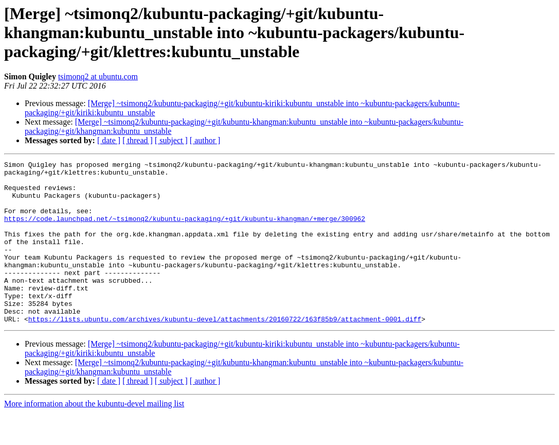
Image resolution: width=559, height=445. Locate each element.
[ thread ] (137, 140)
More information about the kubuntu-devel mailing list (94, 436)
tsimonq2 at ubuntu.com (98, 76)
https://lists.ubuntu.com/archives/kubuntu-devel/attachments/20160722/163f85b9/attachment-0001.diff (224, 351)
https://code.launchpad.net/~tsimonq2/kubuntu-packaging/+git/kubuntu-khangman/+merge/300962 (184, 230)
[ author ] (205, 140)
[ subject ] (171, 140)
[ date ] (108, 140)
